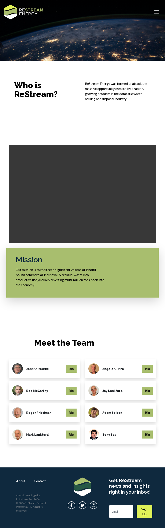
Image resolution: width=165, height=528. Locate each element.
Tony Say (109, 434)
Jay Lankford (112, 391)
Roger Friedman (38, 412)
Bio (71, 369)
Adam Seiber (112, 412)
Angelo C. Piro (113, 369)
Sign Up (144, 511)
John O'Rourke (37, 369)
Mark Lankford (37, 434)
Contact (40, 481)
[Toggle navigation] (156, 12)
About (20, 481)
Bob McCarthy (37, 391)
